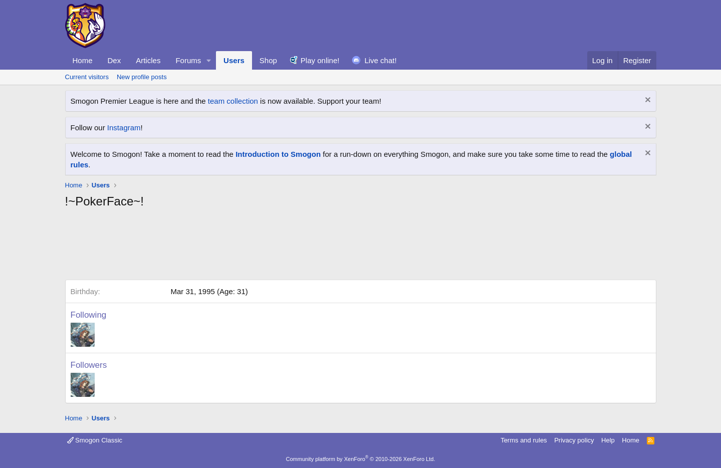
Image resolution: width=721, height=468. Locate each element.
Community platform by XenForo (360, 459)
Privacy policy (574, 440)
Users (234, 60)
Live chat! (380, 60)
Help (608, 440)
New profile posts (142, 77)
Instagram (124, 127)
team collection (233, 101)
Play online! (320, 60)
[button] (209, 60)
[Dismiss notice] (646, 101)
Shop (268, 60)
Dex (114, 60)
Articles (148, 60)
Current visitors (87, 77)
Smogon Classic (95, 440)
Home (83, 60)
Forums (188, 60)
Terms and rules (524, 440)
